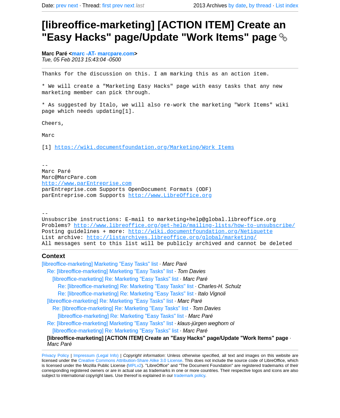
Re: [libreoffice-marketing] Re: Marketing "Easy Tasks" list (125, 324)
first (106, 5)
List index (287, 5)
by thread (260, 5)
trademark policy (189, 412)
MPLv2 (135, 402)
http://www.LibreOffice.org (170, 221)
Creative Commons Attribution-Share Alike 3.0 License (130, 397)
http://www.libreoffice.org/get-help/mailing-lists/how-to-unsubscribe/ (184, 258)
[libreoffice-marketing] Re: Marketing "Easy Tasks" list (115, 316)
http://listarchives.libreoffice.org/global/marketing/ (172, 273)
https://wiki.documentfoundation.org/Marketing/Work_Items (144, 163)
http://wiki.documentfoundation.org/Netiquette (200, 265)
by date (237, 5)
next (73, 5)
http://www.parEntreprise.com (87, 207)
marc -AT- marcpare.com (103, 53)
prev (61, 5)
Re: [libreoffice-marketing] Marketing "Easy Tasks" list (110, 308)
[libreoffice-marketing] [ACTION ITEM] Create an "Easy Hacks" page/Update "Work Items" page (164, 31)
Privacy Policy (55, 392)
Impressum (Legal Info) (96, 392)
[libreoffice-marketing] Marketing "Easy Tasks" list (100, 301)
